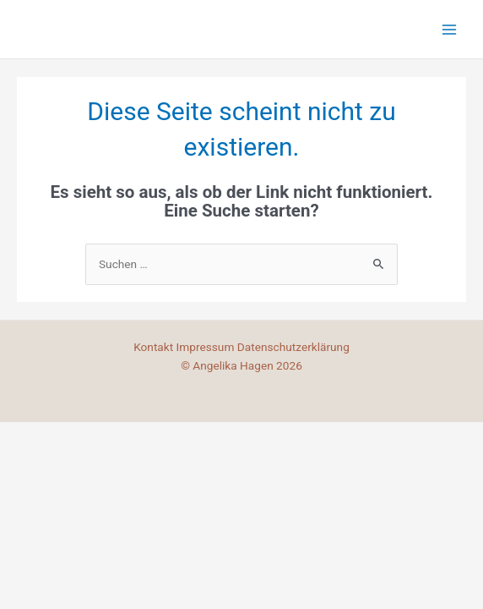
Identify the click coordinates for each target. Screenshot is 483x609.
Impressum (206, 347)
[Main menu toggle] (449, 29)
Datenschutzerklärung (293, 347)
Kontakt (154, 347)
